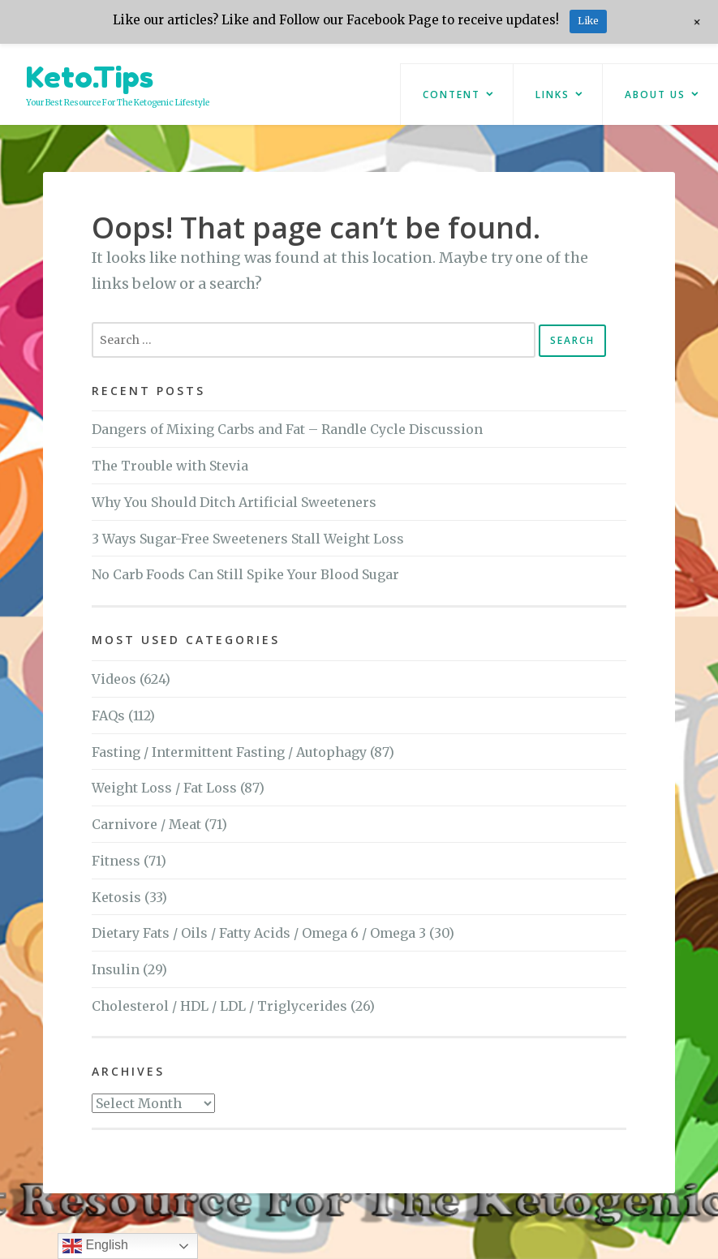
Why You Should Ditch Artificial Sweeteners (234, 502)
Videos (114, 679)
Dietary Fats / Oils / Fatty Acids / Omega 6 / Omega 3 (259, 933)
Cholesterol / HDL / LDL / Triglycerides (219, 1006)
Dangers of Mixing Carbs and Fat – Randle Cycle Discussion (287, 429)
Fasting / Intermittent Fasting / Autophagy (229, 752)
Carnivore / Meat (146, 824)
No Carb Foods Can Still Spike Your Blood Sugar (245, 574)
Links (552, 94)
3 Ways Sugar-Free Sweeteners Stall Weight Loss (248, 539)
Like (588, 21)
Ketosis (116, 897)
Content (451, 94)
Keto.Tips (89, 76)
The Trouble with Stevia (170, 466)
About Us (655, 94)
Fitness (116, 861)
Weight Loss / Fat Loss (164, 788)
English (95, 1246)
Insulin (116, 969)
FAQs (108, 715)
